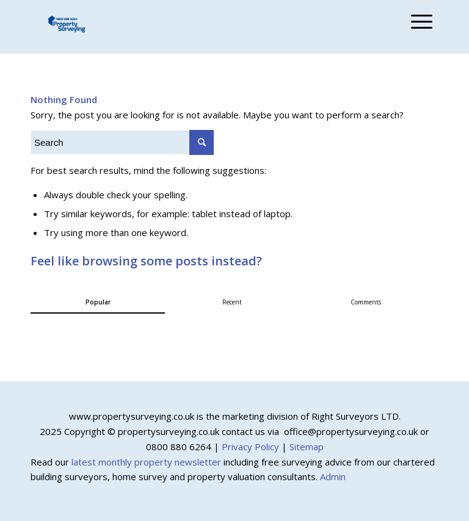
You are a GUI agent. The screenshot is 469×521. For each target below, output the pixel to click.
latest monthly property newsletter (146, 462)
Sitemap (306, 446)
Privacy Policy (250, 446)
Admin (333, 476)
